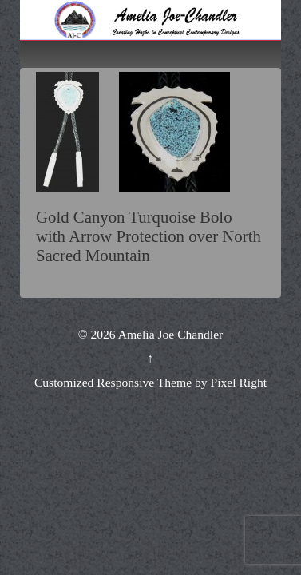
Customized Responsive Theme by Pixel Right (150, 382)
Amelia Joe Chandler (170, 334)
